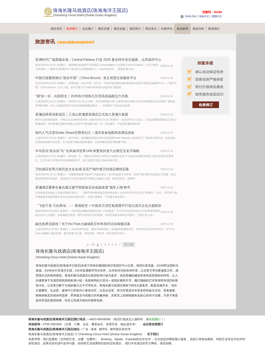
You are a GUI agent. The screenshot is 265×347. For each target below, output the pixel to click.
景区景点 (152, 29)
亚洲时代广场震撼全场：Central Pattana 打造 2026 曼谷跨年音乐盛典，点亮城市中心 (98, 59)
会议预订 (89, 29)
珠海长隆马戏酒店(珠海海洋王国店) (51, 334)
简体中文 (204, 16)
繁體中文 (217, 16)
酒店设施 (120, 29)
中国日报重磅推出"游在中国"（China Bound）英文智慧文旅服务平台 (85, 78)
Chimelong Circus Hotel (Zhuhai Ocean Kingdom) (110, 334)
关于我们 (153, 334)
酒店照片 (136, 29)
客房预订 (73, 29)
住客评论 (168, 29)
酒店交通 (105, 29)
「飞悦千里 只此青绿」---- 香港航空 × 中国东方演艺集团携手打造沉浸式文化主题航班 (98, 205)
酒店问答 (199, 29)
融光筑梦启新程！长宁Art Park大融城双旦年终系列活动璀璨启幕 (82, 224)
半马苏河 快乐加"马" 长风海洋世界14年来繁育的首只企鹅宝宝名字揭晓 (87, 151)
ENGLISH (190, 16)
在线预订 (155, 319)
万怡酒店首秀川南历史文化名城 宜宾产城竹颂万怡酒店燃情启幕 (82, 169)
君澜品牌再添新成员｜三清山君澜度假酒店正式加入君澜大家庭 (81, 114)
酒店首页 (57, 29)
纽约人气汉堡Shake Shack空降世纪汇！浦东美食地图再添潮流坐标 (84, 132)
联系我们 (214, 28)
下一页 (128, 244)
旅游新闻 (183, 29)
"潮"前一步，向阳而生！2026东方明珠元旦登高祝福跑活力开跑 (81, 96)
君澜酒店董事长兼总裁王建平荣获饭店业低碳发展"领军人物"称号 (82, 187)
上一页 (90, 244)
